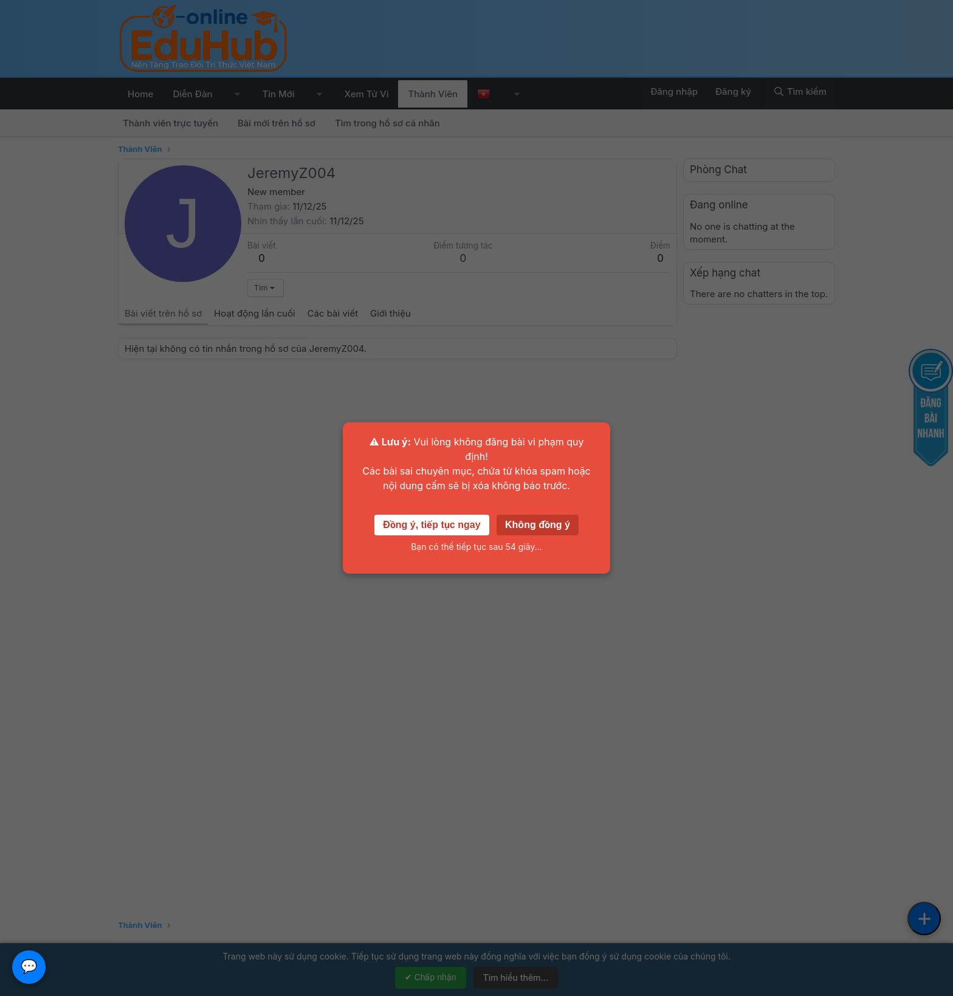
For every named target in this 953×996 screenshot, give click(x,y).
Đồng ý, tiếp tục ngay (431, 525)
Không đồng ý (537, 525)
